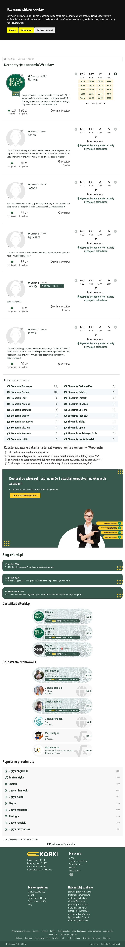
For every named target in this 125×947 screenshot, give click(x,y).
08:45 (91, 94)
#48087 (44, 329)
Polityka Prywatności (110, 944)
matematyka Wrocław (78, 920)
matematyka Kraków (77, 898)
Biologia (12, 816)
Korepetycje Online (42, 938)
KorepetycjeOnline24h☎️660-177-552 (58, 648)
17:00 (82, 94)
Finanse (49, 628)
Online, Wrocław (60, 110)
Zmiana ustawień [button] (45, 30)
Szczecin (86, 938)
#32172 (44, 283)
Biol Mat (33, 79)
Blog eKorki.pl (12, 555)
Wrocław (64, 212)
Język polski (14, 797)
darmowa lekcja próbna (52, 286)
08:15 (91, 85)
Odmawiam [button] (26, 30)
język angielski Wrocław (79, 914)
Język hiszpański (17, 829)
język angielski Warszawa (79, 891)
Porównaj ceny (76, 864)
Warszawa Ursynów (54, 707)
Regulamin (94, 944)
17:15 (82, 98)
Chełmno (18, 938)
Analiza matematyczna (21, 931)
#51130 (44, 184)
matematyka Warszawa (79, 894)
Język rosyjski (15, 822)
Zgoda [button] (12, 30)
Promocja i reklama (37, 898)
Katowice (50, 634)
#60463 (44, 76)
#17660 (44, 233)
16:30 (82, 85)
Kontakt (72, 867)
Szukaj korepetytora (78, 861)
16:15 (82, 81)
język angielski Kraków (78, 904)
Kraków (49, 693)
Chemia (49, 612)
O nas (71, 858)
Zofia (31, 286)
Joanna (32, 188)
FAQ (30, 904)
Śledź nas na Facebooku (61, 844)
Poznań (49, 651)
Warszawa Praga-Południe (56, 676)
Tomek (32, 333)
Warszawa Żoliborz (54, 753)
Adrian (32, 135)
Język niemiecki (54, 718)
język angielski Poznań (78, 917)
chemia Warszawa (76, 901)
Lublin (49, 618)
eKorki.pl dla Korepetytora (25, 495)
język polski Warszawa (78, 911)
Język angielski (53, 687)
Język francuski (16, 810)
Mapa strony (75, 870)
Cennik (31, 894)
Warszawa (96, 938)
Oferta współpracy (36, 891)
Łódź (62, 938)
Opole (69, 938)
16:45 (82, 90)
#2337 (43, 131)
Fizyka (48, 645)
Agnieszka (34, 237)
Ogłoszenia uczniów (37, 901)
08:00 (91, 81)
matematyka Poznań (77, 907)
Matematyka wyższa (68, 934)
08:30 (91, 90)
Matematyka (52, 670)
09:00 (91, 98)
